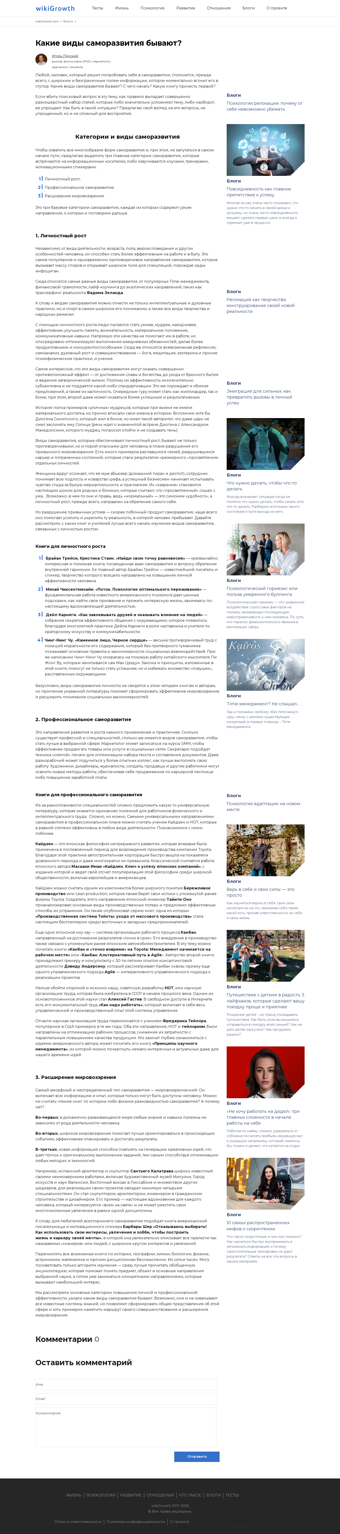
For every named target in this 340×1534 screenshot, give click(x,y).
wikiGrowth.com (47, 21)
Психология (100, 1495)
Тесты (232, 1495)
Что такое (190, 1495)
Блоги (68, 21)
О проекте (179, 1522)
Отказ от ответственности (78, 1522)
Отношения (160, 1495)
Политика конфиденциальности (135, 1522)
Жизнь (73, 1495)
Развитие (131, 1495)
